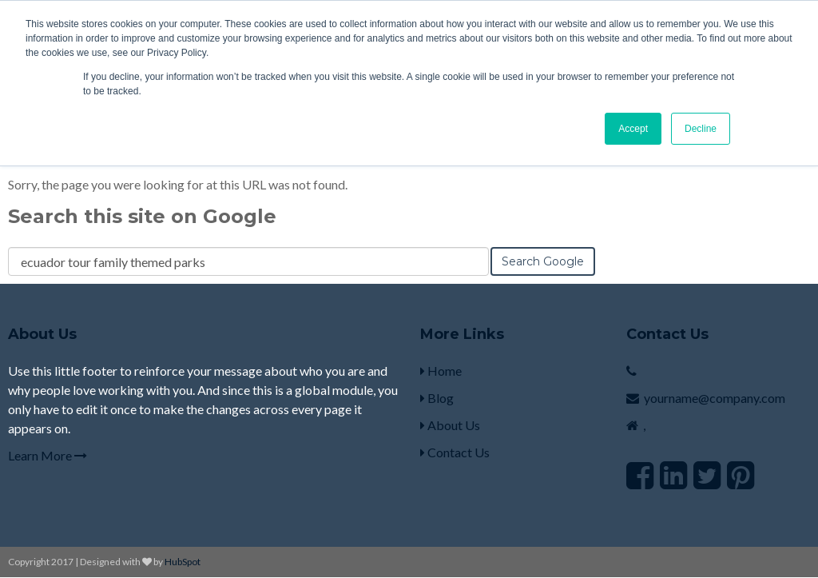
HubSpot (183, 562)
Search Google (543, 261)
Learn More (47, 455)
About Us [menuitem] (450, 425)
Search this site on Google (142, 216)
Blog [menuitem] (437, 397)
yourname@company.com (714, 397)
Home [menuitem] (441, 370)
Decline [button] (701, 128)
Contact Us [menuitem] (455, 452)
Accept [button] (633, 128)
